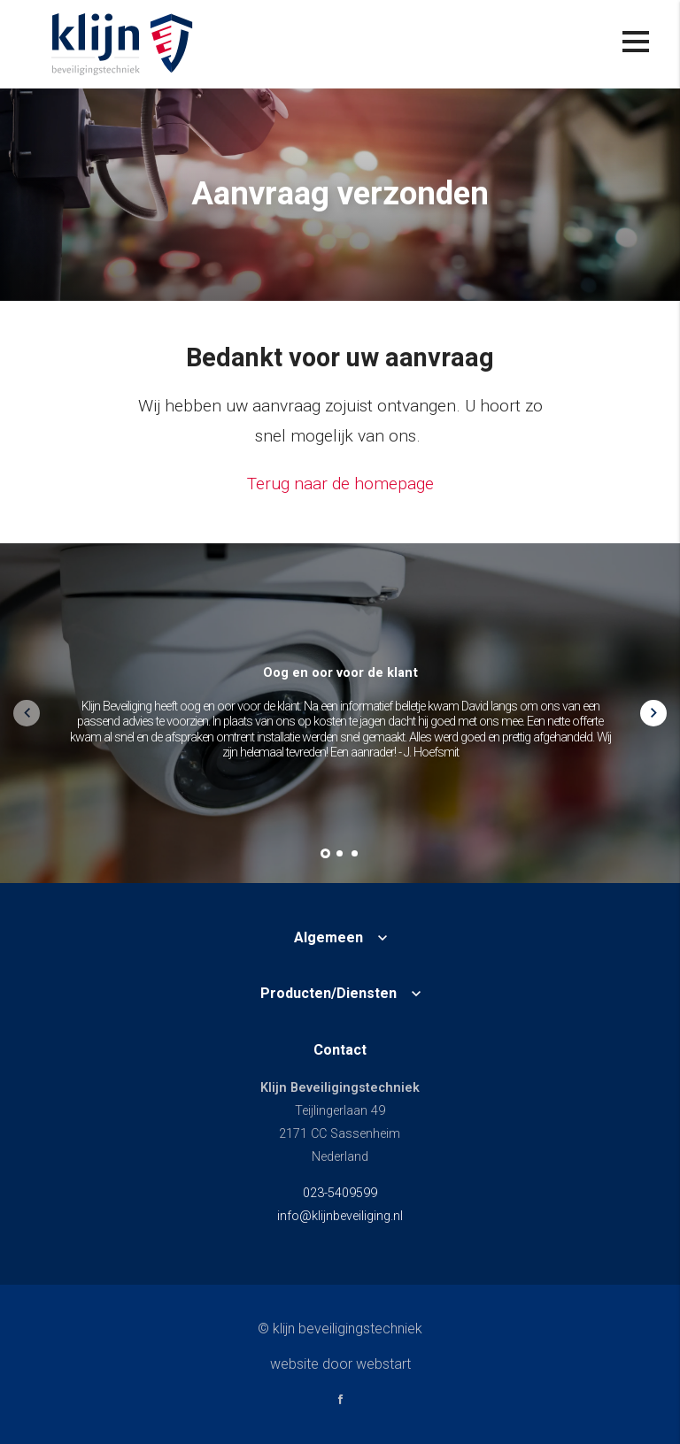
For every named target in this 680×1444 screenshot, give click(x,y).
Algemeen (328, 938)
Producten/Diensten (328, 993)
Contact (340, 1050)
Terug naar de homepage (340, 483)
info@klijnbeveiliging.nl (340, 1216)
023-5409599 (340, 1193)
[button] (325, 853)
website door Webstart (340, 1364)
